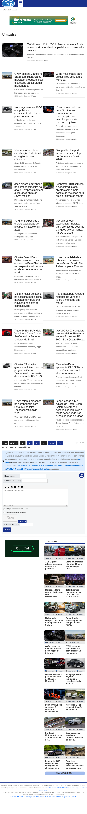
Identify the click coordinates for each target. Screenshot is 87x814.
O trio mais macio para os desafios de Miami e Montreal (69, 76)
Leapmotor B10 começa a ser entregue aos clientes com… (52, 764)
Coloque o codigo (11, 524)
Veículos (45, 60)
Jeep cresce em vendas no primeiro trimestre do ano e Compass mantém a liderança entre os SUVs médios (28, 189)
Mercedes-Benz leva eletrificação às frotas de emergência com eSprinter (28, 155)
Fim (60, 443)
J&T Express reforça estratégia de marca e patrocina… (53, 565)
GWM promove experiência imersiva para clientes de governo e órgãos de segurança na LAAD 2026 (70, 226)
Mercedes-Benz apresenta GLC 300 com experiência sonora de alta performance (70, 369)
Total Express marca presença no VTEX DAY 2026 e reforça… (74, 593)
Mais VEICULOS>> (65, 773)
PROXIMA (52, 443)
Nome (9, 476)
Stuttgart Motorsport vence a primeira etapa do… (53, 736)
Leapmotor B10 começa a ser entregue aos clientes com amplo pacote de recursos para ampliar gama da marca (70, 189)
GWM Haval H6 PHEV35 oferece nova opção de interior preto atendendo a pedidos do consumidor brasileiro (55, 47)
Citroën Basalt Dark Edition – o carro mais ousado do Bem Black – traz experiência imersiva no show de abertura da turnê (28, 265)
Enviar (7, 530)
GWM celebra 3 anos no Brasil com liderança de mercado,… (74, 649)
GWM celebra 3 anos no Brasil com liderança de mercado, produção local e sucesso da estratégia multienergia (28, 79)
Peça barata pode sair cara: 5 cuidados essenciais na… (53, 708)
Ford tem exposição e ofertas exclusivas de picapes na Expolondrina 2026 (28, 225)
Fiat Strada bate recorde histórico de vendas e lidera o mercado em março (70, 298)
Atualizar (23, 521)
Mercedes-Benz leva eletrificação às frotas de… (74, 707)
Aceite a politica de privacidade (16, 512)
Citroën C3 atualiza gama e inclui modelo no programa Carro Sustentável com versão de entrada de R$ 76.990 (28, 370)
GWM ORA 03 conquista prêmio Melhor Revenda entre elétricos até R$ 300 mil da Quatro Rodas (70, 335)
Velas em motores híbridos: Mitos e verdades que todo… (74, 565)
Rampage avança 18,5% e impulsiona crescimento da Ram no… (74, 679)
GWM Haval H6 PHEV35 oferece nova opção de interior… (53, 649)
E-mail (12, 481)
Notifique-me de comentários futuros (17, 509)
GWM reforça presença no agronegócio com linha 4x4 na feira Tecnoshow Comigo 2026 (27, 406)
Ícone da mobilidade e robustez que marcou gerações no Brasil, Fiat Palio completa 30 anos (69, 262)
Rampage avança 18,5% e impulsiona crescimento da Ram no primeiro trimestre (28, 112)
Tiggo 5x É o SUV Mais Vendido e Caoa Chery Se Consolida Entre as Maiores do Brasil (27, 335)
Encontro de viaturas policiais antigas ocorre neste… (74, 621)
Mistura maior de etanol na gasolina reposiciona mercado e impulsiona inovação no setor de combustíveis (28, 299)
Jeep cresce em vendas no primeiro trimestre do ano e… (74, 736)
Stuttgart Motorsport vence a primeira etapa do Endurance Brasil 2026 (69, 155)
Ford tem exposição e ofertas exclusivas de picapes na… (75, 764)
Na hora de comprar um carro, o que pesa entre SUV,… (54, 621)
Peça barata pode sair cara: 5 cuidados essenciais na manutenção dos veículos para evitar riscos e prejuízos (68, 115)
